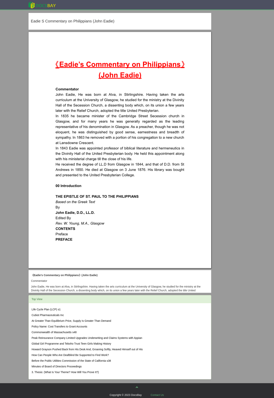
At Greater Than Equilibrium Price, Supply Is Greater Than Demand (71, 320)
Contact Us (157, 394)
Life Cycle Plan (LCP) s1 (46, 309)
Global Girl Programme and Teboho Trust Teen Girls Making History (71, 343)
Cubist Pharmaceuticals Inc (48, 315)
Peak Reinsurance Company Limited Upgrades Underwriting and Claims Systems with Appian (87, 337)
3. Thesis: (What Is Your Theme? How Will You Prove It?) (65, 372)
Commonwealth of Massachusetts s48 (54, 332)
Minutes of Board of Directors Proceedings (57, 366)
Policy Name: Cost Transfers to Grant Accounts (59, 326)
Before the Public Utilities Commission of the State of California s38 (71, 360)
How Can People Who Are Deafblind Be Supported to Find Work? (70, 355)
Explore (71, 4)
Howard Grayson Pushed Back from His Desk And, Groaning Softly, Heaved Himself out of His (87, 349)
